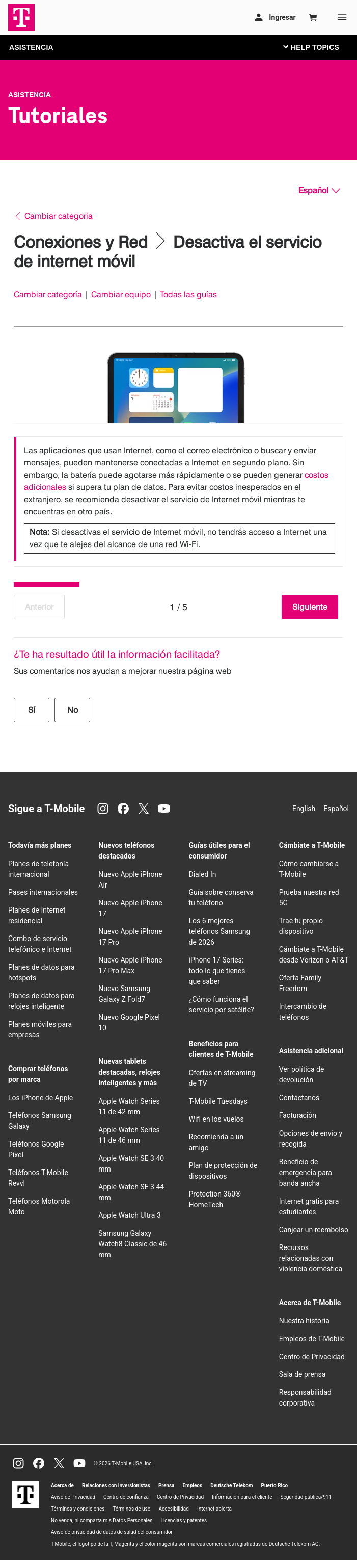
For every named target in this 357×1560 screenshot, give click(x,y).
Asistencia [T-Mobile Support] (29, 95)
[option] (178, 499)
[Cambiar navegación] (319, 47)
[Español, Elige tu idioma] (319, 190)
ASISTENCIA (31, 47)
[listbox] (178, 499)
